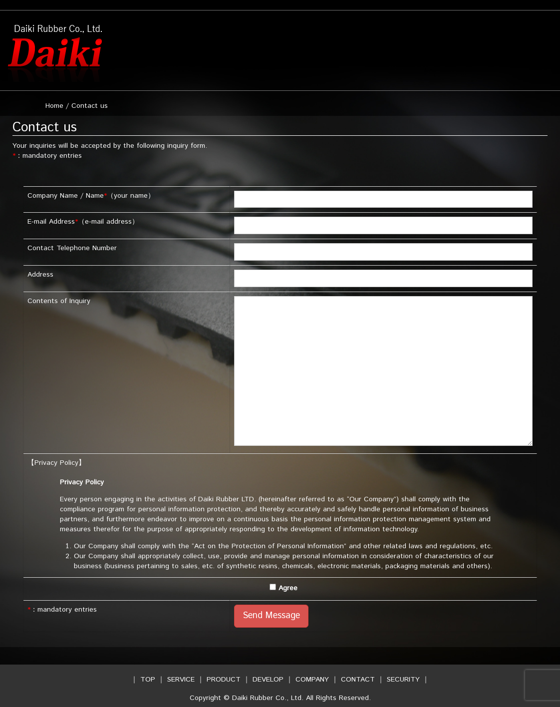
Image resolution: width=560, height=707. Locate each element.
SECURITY (403, 680)
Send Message (271, 615)
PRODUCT (224, 680)
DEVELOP (268, 680)
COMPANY (312, 680)
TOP (147, 680)
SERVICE (181, 680)
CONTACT (358, 680)
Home (54, 106)
